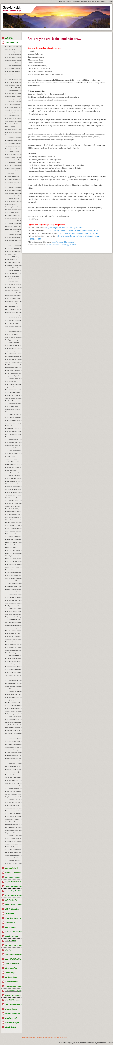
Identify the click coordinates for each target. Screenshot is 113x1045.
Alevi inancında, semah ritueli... (13, 678)
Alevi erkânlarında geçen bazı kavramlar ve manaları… (13, 788)
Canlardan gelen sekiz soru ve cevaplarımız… (13, 744)
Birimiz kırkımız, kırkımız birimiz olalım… (13, 736)
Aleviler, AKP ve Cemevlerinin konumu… (13, 506)
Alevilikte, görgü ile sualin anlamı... (13, 672)
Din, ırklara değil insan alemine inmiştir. (13, 387)
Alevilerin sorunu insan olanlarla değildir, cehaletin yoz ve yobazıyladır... (13, 439)
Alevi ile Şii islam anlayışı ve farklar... (13, 201)
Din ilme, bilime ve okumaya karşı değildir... (13, 570)
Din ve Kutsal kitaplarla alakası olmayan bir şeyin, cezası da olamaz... (13, 653)
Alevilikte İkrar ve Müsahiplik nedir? (13, 813)
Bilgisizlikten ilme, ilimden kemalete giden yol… (13, 775)
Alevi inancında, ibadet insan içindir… (13, 600)
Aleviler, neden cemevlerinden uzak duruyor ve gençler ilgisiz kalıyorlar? (13, 761)
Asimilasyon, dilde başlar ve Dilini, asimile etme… (13, 750)
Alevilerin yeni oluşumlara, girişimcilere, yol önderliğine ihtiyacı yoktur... (13, 475)
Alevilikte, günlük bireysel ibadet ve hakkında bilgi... (13, 747)
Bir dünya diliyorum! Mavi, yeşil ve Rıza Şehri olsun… (13, 667)
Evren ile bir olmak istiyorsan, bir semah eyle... (13, 509)
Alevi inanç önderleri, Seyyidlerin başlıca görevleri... (13, 595)
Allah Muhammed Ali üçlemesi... (13, 162)
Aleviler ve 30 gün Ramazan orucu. (13, 251)
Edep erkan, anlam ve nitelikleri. (13, 390)
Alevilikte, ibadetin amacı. (12, 392)
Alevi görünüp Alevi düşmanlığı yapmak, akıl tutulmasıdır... (13, 783)
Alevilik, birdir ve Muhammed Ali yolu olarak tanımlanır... (13, 705)
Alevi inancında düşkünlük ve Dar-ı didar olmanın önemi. (13, 799)
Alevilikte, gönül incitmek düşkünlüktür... (13, 597)
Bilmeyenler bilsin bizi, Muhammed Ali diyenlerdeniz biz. (13, 265)
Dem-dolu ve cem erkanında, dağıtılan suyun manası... (13, 312)
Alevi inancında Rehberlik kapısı (13, 190)
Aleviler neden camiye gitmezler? (13, 168)
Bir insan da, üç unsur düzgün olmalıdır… (13, 492)
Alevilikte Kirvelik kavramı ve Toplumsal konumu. (13, 805)
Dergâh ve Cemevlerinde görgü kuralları (13, 797)
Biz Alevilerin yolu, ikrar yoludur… (13, 611)
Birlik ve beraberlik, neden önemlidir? (13, 564)
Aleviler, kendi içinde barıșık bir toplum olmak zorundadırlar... (13, 536)
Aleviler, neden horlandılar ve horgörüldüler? (13, 68)
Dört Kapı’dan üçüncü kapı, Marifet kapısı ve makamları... (13, 426)
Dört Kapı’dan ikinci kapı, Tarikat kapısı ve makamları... (13, 428)
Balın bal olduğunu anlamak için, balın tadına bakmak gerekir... (13, 631)
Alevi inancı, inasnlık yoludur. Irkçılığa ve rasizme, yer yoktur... (13, 614)
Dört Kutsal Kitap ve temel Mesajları (13, 847)
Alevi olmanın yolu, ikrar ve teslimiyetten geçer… (13, 608)
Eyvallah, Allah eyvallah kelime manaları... (13, 589)
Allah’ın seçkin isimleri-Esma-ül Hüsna (13, 46)
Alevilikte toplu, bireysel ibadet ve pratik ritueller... (13, 417)
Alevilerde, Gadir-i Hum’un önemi (13, 304)
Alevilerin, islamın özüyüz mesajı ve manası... (13, 763)
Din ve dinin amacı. (10, 254)
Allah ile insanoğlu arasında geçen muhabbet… (13, 517)
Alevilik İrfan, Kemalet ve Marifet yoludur (13, 819)
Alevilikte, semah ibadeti (12, 342)
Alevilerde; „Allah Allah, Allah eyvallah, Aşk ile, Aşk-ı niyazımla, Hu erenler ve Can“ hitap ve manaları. (13, 257)
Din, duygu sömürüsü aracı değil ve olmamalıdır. (13, 262)
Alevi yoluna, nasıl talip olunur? (13, 384)
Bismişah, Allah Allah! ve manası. (13, 301)
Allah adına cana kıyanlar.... (13, 179)
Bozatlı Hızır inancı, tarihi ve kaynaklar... (13, 559)
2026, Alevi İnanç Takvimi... (13, 143)
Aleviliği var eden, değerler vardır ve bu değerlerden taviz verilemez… (13, 409)
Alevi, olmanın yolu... (11, 381)
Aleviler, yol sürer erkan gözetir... (13, 741)
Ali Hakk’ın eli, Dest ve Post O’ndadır (13, 841)
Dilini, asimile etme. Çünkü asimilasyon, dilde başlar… (13, 633)
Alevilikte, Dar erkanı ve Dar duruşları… (13, 270)
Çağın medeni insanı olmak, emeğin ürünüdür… (13, 733)
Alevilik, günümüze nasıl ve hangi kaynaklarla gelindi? (13, 113)
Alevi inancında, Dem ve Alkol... (13, 93)
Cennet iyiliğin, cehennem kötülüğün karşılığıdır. (13, 816)
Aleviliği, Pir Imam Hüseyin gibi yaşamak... (13, 110)
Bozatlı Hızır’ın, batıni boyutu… (13, 542)
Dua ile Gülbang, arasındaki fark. (13, 370)
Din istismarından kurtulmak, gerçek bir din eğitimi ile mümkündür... (13, 412)
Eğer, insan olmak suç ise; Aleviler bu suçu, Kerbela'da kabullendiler (13, 287)
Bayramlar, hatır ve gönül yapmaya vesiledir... (13, 467)
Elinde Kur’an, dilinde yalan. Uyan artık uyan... (13, 752)
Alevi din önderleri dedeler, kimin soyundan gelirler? (13, 337)
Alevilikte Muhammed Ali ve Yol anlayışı (13, 849)
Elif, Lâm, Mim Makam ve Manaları (13, 248)
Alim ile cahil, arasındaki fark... (13, 462)
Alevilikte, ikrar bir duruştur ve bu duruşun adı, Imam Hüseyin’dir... (13, 639)
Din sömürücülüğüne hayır (12, 215)
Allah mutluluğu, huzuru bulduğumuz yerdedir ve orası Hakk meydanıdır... (13, 578)
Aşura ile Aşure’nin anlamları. (13, 398)
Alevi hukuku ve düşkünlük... (13, 406)
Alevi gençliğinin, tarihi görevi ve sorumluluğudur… (13, 680)
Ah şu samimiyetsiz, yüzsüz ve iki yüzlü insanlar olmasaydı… (13, 661)
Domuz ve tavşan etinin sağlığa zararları (13, 229)
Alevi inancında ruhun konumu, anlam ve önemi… (13, 329)
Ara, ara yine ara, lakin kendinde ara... (13, 351)
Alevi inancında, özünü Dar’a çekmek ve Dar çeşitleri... (13, 71)
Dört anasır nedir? (10, 534)
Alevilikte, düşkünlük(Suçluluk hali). (13, 273)
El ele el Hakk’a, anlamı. (12, 323)
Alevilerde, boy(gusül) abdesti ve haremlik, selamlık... (13, 583)
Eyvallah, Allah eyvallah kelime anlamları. (13, 365)
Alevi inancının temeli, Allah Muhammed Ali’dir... (13, 636)
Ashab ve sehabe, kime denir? (13, 448)
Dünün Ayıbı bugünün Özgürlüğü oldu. (13, 811)
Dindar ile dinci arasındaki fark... (13, 481)
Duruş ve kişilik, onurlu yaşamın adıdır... (13, 694)
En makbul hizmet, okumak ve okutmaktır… (13, 642)
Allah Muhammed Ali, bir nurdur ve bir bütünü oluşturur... (13, 689)
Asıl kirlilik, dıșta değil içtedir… (13, 489)
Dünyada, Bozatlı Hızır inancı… (13, 556)
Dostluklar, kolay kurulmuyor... (13, 658)
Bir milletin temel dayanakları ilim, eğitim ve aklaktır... (13, 791)
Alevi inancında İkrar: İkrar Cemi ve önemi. (13, 802)
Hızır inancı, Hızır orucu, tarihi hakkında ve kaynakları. (13, 401)
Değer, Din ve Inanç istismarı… (13, 769)
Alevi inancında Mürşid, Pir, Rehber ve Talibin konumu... (13, 780)
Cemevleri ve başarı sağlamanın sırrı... (13, 772)
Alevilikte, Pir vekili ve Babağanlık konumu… (13, 60)
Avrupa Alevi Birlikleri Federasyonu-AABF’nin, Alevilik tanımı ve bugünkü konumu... (13, 777)
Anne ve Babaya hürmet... (12, 473)
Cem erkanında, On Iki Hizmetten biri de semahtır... (13, 356)
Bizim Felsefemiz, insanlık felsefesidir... (13, 531)
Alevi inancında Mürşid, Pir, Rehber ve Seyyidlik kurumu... (13, 697)
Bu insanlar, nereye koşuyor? (13, 572)
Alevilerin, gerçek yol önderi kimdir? (13, 575)
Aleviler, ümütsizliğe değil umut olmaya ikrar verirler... (13, 650)
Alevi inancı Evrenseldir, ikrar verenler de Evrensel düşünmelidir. (13, 348)
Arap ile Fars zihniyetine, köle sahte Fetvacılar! (13, 725)
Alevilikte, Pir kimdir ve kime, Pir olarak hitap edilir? (13, 445)
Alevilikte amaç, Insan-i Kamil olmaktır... (13, 82)
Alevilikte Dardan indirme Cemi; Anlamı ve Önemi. (13, 808)
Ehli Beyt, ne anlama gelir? (12, 340)
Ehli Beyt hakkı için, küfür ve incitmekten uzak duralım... (13, 606)
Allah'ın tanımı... (10, 173)
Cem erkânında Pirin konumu (13, 822)
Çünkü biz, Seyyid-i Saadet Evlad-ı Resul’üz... (13, 498)
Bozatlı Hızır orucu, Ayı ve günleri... (13, 550)
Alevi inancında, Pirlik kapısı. (13, 234)
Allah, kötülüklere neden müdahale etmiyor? (13, 414)
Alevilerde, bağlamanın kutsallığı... (13, 77)
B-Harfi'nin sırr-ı (9, 74)
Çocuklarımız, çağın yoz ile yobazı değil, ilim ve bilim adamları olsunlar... (13, 464)
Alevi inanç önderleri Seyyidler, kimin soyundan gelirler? (13, 403)
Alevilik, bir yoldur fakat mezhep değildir (13, 838)
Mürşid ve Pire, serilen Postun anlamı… (13, 434)
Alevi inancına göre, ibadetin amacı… (13, 628)
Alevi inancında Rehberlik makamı (13, 237)
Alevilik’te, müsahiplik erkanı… (13, 581)
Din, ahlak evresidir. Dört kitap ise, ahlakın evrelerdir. (13, 354)
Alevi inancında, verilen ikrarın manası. (13, 326)
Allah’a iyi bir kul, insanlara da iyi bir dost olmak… (13, 528)
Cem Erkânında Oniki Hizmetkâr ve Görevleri (13, 827)
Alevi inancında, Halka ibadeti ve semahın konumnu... (13, 320)
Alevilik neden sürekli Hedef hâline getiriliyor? (13, 858)
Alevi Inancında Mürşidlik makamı (13, 232)
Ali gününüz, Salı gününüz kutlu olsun (13, 844)
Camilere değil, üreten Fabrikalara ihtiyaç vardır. (13, 794)
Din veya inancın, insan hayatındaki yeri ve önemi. (13, 373)
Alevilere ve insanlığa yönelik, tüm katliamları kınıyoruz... (13, 478)
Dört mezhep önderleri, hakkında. (13, 367)
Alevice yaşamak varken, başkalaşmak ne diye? (13, 686)
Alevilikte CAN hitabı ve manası (13, 165)
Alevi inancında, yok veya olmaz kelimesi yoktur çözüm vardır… (13, 500)
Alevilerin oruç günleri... (12, 334)
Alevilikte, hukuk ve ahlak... (13, 96)
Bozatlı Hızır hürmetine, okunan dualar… (13, 561)
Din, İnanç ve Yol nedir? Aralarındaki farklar (13, 833)
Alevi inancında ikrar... (11, 185)
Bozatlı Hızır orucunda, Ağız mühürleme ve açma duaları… (13, 553)
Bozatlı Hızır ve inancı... (12, 545)
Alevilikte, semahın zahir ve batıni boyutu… (13, 160)
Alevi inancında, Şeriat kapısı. (13, 359)
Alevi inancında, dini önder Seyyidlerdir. (13, 63)
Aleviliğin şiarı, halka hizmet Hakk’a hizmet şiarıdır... (13, 700)
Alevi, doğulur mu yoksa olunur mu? (13, 284)
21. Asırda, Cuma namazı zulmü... (13, 722)
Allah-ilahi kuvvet (10, 49)
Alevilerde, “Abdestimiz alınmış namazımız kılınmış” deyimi (13, 171)
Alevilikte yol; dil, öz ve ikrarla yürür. (13, 835)
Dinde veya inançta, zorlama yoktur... (13, 511)
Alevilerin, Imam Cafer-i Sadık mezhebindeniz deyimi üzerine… (13, 88)
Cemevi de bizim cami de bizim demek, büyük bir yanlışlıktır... (13, 268)
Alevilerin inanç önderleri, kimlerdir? (13, 293)
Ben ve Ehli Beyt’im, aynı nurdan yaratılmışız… (13, 644)
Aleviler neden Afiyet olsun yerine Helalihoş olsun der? (13, 154)
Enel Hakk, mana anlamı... (12, 176)
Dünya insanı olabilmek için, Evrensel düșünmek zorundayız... (13, 539)
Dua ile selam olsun (11, 259)
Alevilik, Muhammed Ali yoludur (13, 221)
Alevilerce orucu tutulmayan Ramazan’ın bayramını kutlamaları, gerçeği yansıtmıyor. (13, 315)
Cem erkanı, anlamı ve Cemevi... (13, 683)
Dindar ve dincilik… (10, 470)
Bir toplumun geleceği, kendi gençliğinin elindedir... (13, 714)
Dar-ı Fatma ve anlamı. (11, 306)
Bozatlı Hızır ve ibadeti (11, 124)
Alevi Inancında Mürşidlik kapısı (13, 187)
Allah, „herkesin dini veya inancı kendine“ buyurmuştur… (13, 719)
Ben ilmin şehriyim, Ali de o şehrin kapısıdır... (13, 207)
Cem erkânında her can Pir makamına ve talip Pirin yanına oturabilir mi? (13, 824)
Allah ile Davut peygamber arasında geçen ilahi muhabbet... (13, 619)
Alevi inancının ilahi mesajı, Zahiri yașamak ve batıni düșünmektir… (13, 503)
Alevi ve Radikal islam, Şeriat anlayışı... (13, 442)
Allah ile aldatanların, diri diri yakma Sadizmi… (13, 514)
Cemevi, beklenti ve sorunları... (13, 675)
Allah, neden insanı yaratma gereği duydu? (13, 450)
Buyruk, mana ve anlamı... (12, 290)
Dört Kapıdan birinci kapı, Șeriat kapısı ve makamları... (13, 423)
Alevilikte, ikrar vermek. (12, 282)
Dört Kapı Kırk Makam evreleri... (13, 140)
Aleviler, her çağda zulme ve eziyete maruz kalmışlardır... (13, 655)
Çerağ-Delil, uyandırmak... (12, 279)
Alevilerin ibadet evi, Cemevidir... (13, 65)
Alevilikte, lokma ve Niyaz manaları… (13, 420)
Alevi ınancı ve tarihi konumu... (13, 739)
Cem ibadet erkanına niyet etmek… (13, 727)
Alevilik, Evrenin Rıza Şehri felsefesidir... (13, 525)
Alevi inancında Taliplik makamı (13, 240)
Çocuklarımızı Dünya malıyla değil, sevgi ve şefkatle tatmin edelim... (13, 625)
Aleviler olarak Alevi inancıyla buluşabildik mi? (13, 855)
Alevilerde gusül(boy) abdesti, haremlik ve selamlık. (13, 345)
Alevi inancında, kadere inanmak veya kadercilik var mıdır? (13, 378)
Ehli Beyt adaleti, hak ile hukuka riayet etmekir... (13, 703)
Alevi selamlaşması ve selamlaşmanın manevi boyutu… (13, 786)
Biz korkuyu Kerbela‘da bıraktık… (13, 758)
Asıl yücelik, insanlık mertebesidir (13, 852)
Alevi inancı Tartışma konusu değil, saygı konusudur (13, 863)
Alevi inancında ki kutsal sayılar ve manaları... (13, 85)
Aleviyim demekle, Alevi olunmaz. (13, 376)
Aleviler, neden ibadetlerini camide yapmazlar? (13, 331)
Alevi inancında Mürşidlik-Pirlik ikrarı (13, 57)
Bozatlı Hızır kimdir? (11, 547)
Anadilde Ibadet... (10, 456)
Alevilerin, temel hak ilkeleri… (13, 669)
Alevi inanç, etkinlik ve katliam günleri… (13, 603)
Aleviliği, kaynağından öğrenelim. (13, 54)
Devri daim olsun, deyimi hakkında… (13, 437)
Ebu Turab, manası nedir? (12, 276)
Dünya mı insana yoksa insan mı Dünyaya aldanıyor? (13, 755)
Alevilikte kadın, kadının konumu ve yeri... (13, 592)
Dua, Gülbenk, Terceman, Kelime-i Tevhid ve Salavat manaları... (13, 395)
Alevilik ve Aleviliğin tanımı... (13, 298)
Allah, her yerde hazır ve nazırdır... (13, 647)
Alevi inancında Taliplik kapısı (13, 193)
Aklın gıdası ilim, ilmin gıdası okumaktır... (13, 622)
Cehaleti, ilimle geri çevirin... (13, 664)
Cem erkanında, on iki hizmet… (13, 495)
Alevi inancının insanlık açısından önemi (13, 860)
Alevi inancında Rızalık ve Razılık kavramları (13, 79)
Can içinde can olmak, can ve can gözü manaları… (13, 210)
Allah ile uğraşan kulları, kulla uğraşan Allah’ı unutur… (13, 453)
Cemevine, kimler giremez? (12, 295)
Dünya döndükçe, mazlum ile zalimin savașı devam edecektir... (13, 520)
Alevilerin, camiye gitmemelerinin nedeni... (13, 711)
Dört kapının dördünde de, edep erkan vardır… (13, 730)
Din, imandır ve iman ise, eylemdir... (13, 617)
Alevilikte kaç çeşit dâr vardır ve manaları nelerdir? (13, 830)
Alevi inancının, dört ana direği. (13, 90)
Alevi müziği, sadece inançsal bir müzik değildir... (13, 716)
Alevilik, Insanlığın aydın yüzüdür (13, 52)
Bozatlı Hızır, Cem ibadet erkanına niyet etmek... (13, 567)
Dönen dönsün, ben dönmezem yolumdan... (13, 484)
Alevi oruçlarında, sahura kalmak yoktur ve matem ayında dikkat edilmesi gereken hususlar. (13, 318)
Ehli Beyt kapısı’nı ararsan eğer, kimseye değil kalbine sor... (13, 522)
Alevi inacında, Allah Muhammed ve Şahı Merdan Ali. (13, 223)
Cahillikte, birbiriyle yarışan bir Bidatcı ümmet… (13, 766)
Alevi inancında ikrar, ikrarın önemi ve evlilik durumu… (13, 431)
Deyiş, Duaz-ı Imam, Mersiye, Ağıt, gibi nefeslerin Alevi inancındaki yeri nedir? (13, 309)
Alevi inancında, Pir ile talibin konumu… (13, 691)
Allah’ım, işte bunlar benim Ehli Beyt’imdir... (13, 362)
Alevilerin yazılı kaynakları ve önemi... (13, 708)
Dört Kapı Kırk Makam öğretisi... (13, 586)
